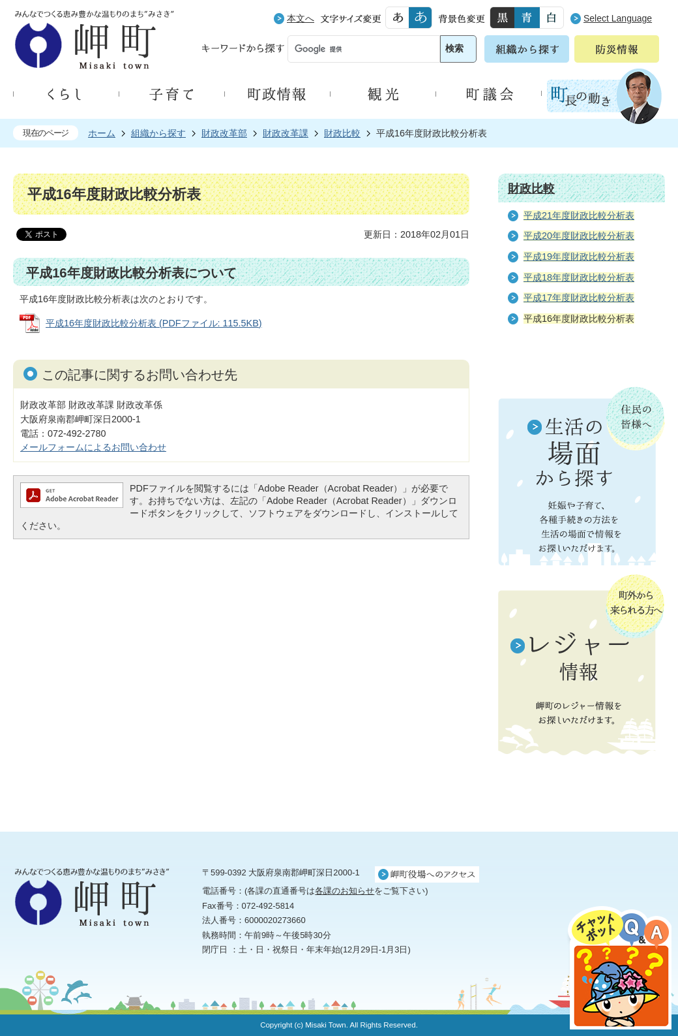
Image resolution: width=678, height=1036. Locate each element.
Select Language (617, 18)
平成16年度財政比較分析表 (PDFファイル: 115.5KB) (154, 323)
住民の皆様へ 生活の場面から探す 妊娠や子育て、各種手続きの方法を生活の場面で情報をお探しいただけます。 (581, 475)
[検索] (352, 49)
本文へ (300, 18)
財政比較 (342, 133)
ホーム (101, 133)
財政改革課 (285, 133)
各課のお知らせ (344, 891)
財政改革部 (224, 133)
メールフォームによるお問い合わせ (93, 447)
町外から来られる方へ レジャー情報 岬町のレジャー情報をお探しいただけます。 (581, 665)
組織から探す (158, 133)
